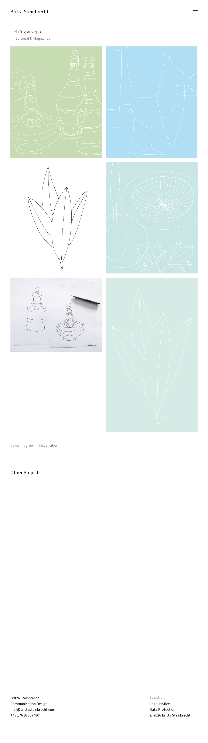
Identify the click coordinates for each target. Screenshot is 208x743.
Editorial (22, 38)
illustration (49, 445)
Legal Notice (160, 703)
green (30, 445)
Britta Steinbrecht (29, 11)
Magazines (41, 38)
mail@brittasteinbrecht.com (32, 709)
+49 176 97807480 (24, 715)
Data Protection (162, 709)
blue (16, 445)
